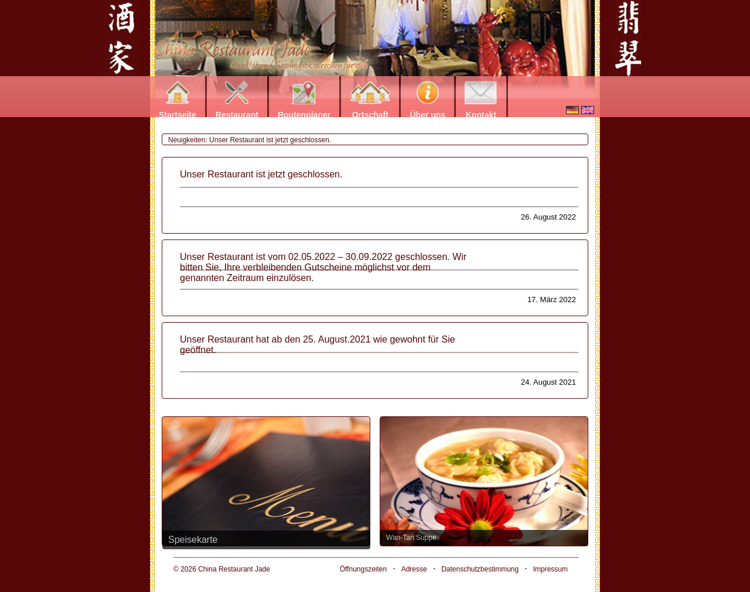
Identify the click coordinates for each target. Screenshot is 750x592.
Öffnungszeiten (363, 569)
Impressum (550, 569)
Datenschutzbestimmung (480, 569)
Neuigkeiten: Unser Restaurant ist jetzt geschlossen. (249, 140)
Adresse (414, 569)
